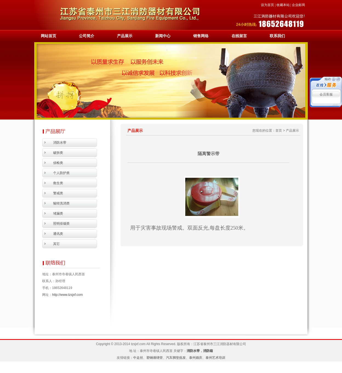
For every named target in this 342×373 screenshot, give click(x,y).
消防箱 (208, 351)
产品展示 (124, 36)
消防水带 (193, 351)
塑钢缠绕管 (154, 358)
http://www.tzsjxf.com (67, 295)
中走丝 (138, 358)
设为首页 (267, 5)
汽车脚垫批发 (176, 358)
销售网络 (201, 36)
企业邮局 (298, 5)
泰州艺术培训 (215, 358)
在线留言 (239, 36)
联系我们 (277, 36)
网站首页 (48, 36)
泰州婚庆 (195, 358)
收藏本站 (283, 5)
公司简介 (86, 36)
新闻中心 (162, 36)
